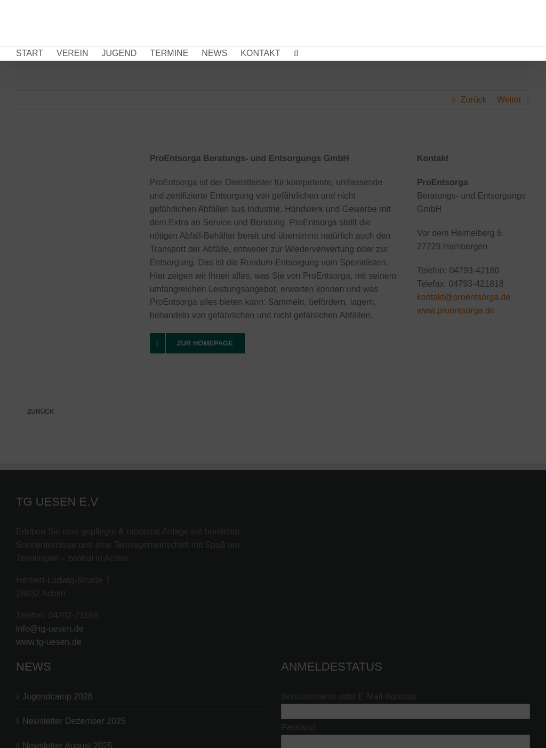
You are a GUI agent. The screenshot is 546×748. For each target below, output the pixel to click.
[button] (296, 53)
